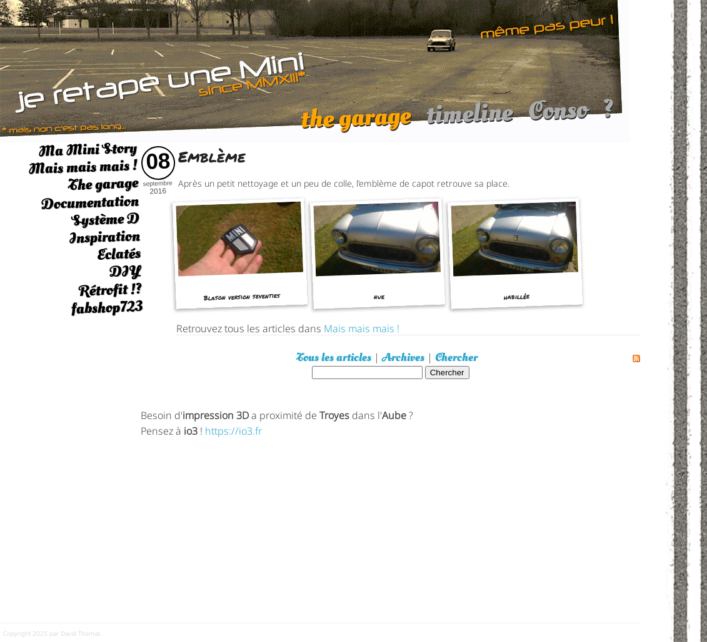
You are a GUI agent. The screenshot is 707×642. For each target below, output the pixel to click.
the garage (355, 124)
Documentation (90, 202)
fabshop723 (107, 307)
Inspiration (104, 237)
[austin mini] (314, 70)
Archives (403, 357)
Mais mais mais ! (83, 167)
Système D (105, 219)
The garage (103, 184)
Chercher (456, 357)
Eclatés (118, 254)
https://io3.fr (233, 430)
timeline (469, 119)
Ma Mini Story (87, 149)
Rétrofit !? (110, 290)
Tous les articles (333, 357)
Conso (558, 116)
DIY (125, 271)
